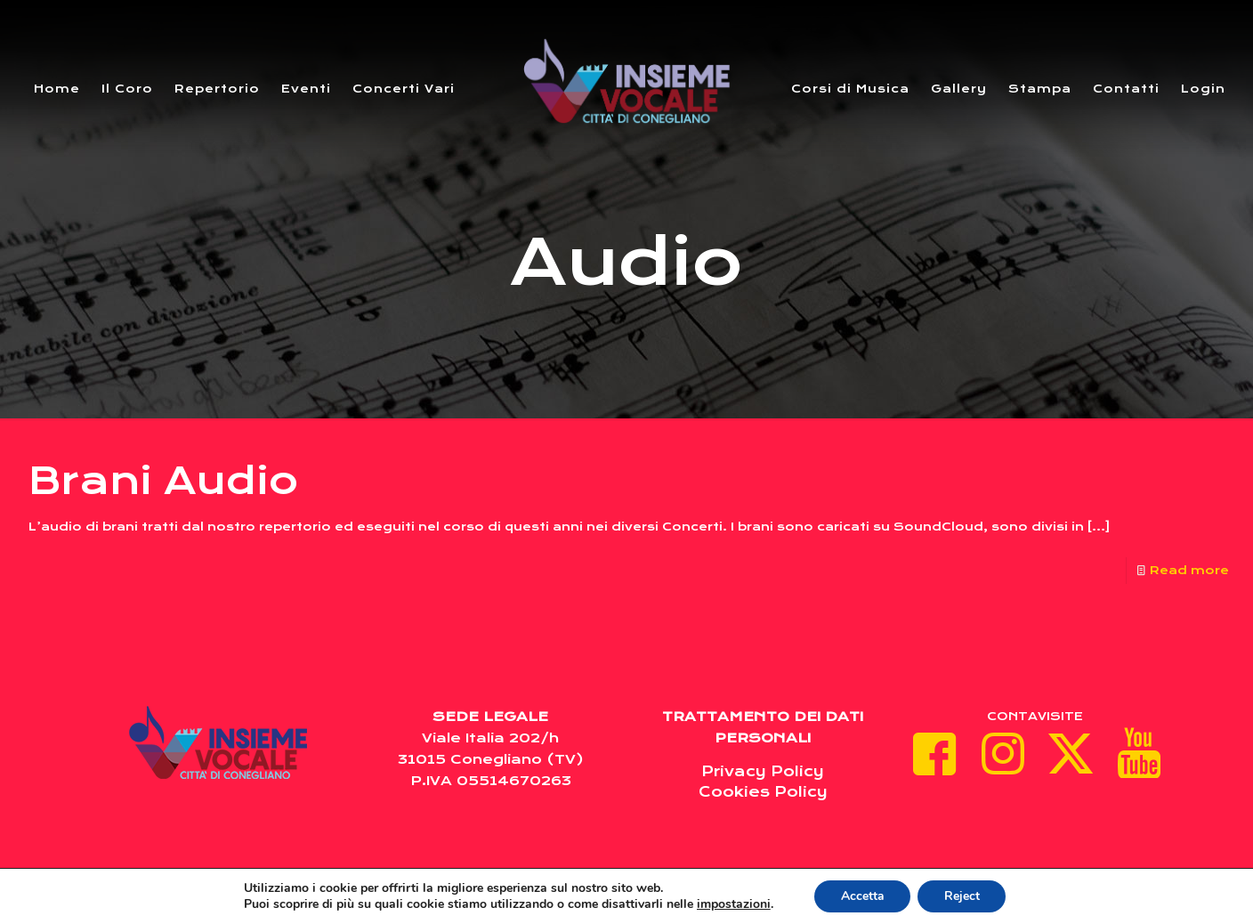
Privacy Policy (762, 771)
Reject (962, 896)
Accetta (862, 896)
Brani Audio (163, 480)
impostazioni (733, 904)
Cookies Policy (763, 791)
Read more (1189, 570)
